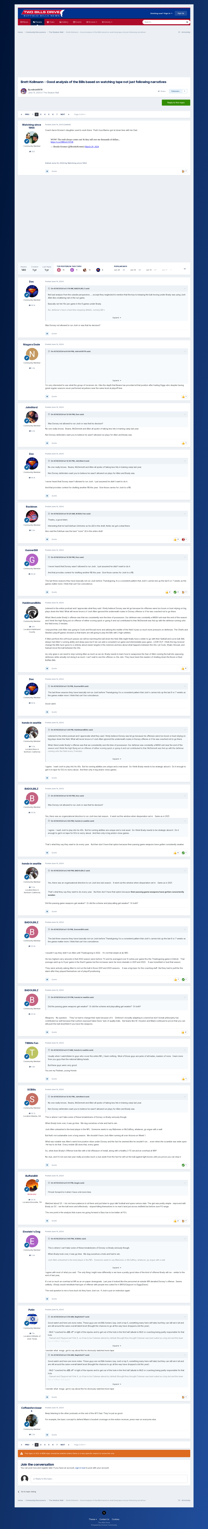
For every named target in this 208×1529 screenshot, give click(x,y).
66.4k (32, 574)
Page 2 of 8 (79, 114)
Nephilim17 (80, 1317)
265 (32, 627)
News (25, 22)
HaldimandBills (31, 602)
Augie (77, 1183)
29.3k (32, 1199)
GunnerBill (31, 550)
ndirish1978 (36, 89)
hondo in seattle (31, 722)
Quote (54, 171)
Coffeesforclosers (31, 1409)
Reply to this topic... (43, 1479)
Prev (27, 114)
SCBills (31, 1089)
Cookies (115, 1519)
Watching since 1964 (31, 126)
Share (162, 91)
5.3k (32, 368)
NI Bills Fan (81, 514)
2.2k (32, 1434)
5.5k (32, 530)
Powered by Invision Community (104, 1525)
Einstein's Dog (31, 1231)
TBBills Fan (31, 1043)
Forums (38, 23)
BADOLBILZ (79, 288)
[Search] (156, 22)
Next (63, 114)
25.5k (32, 812)
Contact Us (104, 1519)
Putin (31, 1309)
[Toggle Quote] (49, 288)
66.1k (32, 305)
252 (32, 151)
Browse (92, 22)
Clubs (51, 22)
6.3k (32, 431)
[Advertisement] (104, 57)
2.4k (32, 1255)
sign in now (80, 1468)
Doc (31, 281)
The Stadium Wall (51, 92)
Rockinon (31, 506)
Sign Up (181, 13)
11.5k (32, 746)
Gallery (64, 22)
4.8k (32, 1067)
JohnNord (31, 407)
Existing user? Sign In (161, 13)
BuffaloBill (31, 1175)
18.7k (32, 1113)
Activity (108, 22)
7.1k (32, 1333)
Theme (93, 1519)
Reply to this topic (176, 102)
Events (78, 22)
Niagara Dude (31, 344)
